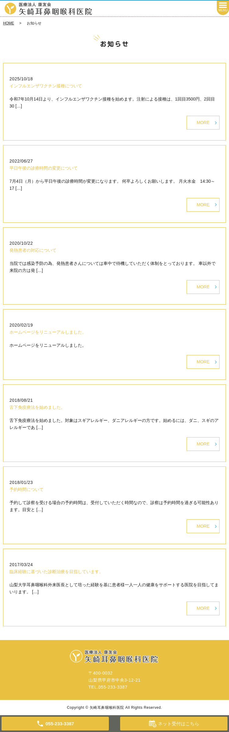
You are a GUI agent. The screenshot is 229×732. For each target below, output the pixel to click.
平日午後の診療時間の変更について (43, 168)
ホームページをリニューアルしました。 (47, 332)
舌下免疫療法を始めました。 (37, 407)
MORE (203, 122)
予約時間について (26, 489)
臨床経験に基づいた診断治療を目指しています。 (56, 571)
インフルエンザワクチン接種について (45, 85)
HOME (8, 23)
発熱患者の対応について (32, 250)
